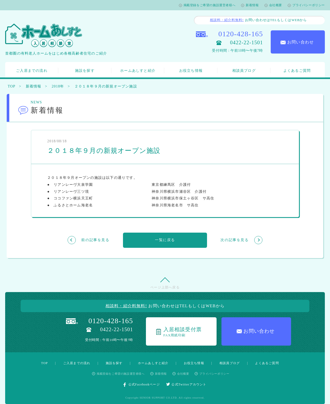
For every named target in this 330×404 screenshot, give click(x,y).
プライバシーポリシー (308, 5)
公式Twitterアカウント (186, 384)
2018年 (58, 86)
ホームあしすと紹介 (137, 71)
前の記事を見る (95, 240)
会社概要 (275, 5)
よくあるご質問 (297, 71)
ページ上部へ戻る (165, 287)
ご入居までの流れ (31, 71)
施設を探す (85, 71)
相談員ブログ (244, 71)
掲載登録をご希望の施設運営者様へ (210, 5)
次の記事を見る (234, 240)
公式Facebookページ (141, 385)
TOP (11, 86)
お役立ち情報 (191, 71)
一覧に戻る (165, 240)
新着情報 (252, 5)
